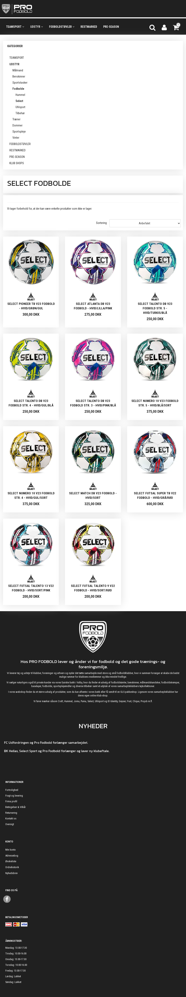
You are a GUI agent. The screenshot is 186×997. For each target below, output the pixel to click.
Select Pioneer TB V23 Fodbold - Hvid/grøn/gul (31, 306)
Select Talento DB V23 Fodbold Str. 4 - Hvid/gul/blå (31, 403)
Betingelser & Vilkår (15, 807)
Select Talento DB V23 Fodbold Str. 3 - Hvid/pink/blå (93, 403)
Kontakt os (10, 818)
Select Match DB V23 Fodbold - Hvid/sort (93, 495)
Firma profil (11, 801)
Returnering (11, 812)
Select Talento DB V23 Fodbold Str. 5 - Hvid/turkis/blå (155, 308)
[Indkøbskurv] (176, 26)
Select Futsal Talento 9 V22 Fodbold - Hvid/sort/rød (93, 588)
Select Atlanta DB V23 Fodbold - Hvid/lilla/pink (93, 306)
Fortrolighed (11, 789)
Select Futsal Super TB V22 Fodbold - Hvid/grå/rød (155, 495)
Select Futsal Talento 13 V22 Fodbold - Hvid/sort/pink (31, 588)
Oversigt (9, 824)
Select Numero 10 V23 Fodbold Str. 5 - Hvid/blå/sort (154, 403)
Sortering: (101, 223)
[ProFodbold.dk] (35, 8)
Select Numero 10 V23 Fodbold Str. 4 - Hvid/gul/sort (31, 495)
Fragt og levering (14, 795)
